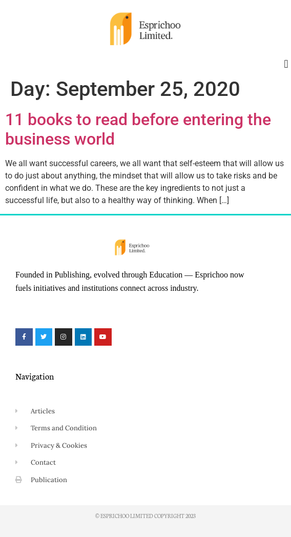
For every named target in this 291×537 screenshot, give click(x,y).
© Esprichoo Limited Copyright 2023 (145, 516)
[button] (286, 64)
